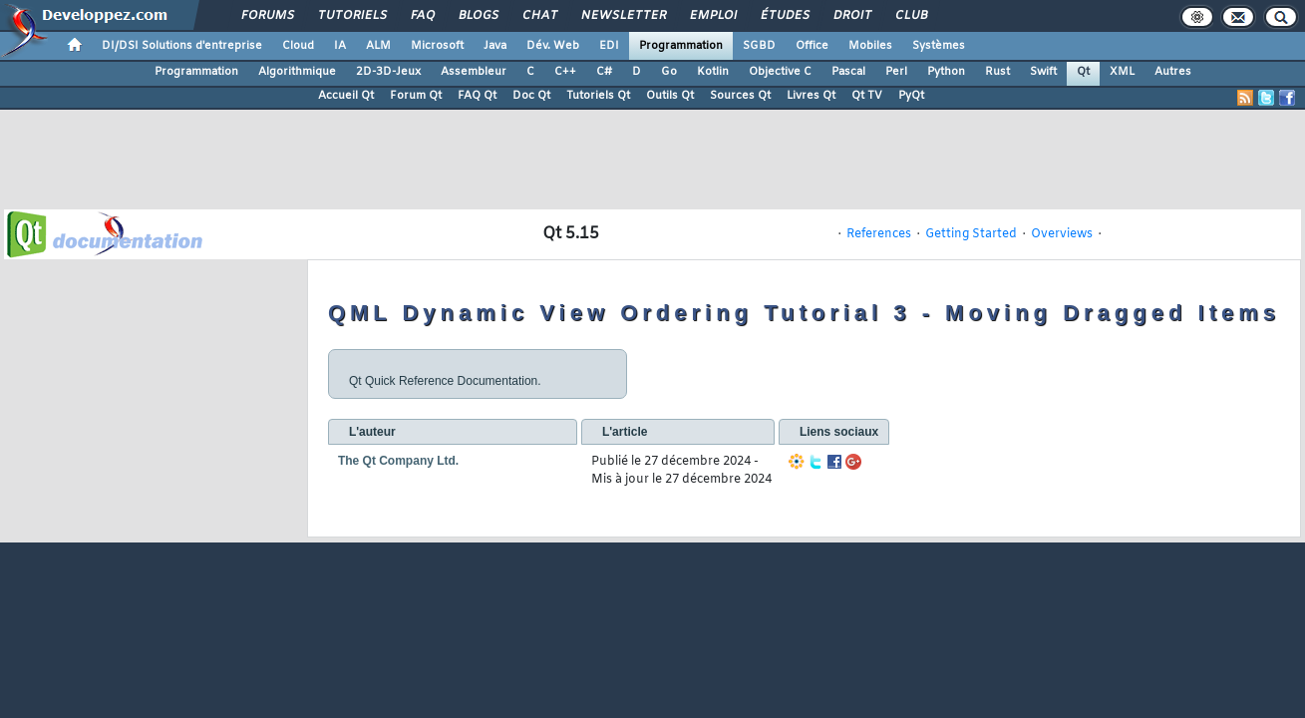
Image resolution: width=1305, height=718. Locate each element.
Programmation (681, 46)
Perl (896, 72)
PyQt (911, 96)
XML (1122, 72)
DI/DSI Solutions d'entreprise (182, 46)
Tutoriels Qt (598, 96)
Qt (1083, 72)
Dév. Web (552, 46)
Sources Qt (740, 96)
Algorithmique (297, 72)
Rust (997, 72)
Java (495, 46)
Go (669, 72)
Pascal (848, 72)
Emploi (712, 16)
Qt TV (866, 96)
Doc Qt (531, 96)
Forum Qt (416, 96)
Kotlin (713, 72)
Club (910, 16)
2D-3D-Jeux (388, 72)
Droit (851, 16)
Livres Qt (811, 96)
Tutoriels (351, 16)
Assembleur (473, 72)
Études (784, 16)
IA (340, 46)
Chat (538, 16)
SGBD (759, 46)
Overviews (1062, 234)
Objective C (780, 72)
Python (946, 72)
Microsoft (437, 46)
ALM (378, 46)
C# (604, 72)
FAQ (422, 16)
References (878, 234)
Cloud (298, 46)
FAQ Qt (477, 96)
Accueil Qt (346, 96)
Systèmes (938, 46)
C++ (565, 72)
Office (812, 46)
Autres (1172, 72)
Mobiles (870, 46)
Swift (1043, 72)
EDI (609, 46)
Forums (266, 16)
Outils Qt (670, 96)
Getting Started (971, 234)
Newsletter (622, 16)
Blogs (477, 16)
